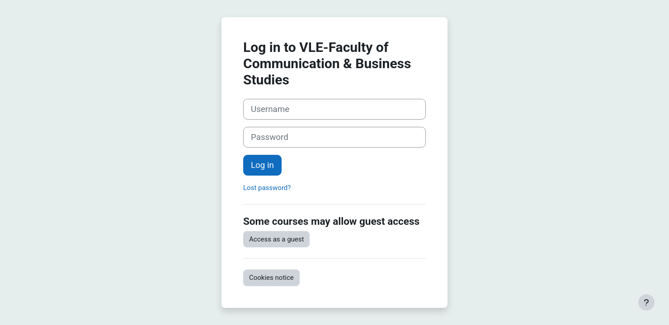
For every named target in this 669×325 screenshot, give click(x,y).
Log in (262, 165)
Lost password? (267, 188)
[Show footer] (646, 302)
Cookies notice (271, 278)
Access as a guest (276, 239)
